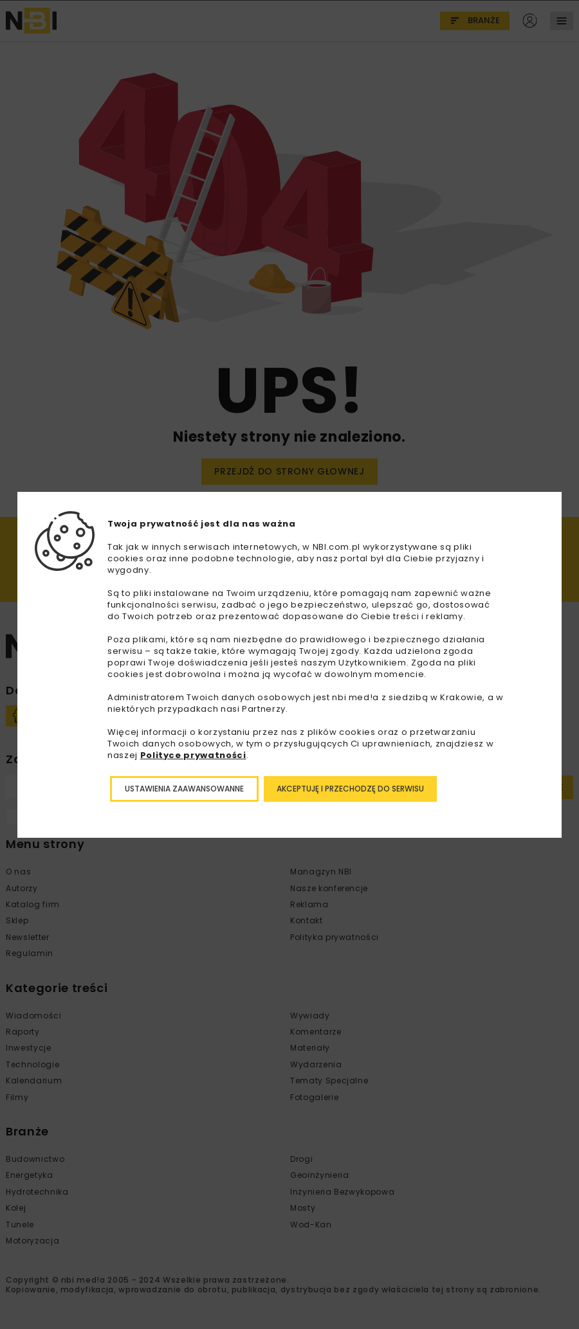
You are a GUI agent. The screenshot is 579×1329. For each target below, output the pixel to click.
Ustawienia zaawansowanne (184, 788)
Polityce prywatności (193, 755)
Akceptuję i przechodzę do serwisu (350, 788)
